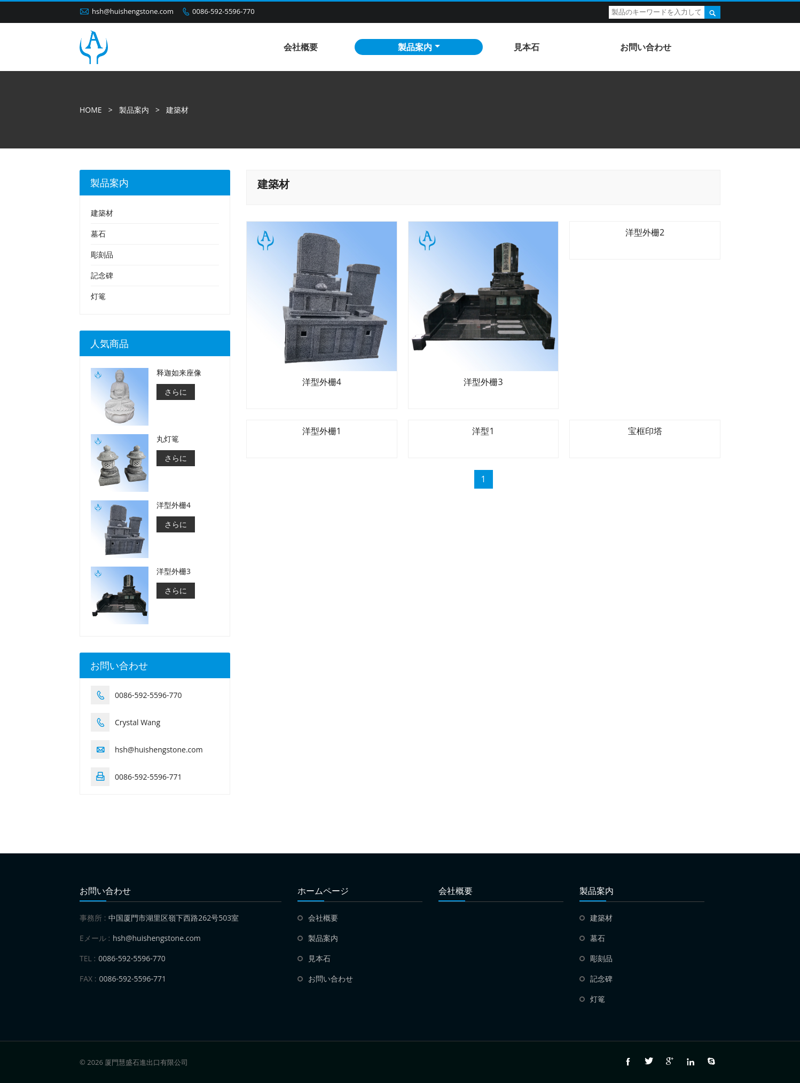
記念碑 (102, 275)
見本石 (526, 47)
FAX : (88, 979)
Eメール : (95, 938)
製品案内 (419, 47)
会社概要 (301, 47)
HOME (91, 110)
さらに (175, 392)
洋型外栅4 (173, 505)
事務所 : (93, 918)
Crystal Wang (137, 722)
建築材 (177, 110)
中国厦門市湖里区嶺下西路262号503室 (173, 918)
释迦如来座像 (178, 373)
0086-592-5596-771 (148, 777)
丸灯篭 (167, 439)
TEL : (88, 958)
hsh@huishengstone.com (133, 11)
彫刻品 (102, 254)
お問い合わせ (645, 47)
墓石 (98, 234)
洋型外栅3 (173, 571)
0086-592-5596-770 (223, 11)
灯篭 (98, 296)
